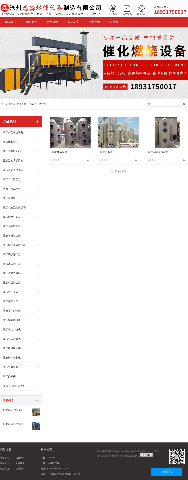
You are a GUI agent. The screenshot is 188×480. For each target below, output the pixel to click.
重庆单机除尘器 (12, 235)
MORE (37, 400)
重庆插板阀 (9, 376)
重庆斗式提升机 (12, 339)
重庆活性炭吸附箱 (13, 160)
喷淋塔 (42, 104)
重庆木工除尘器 (12, 263)
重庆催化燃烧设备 (13, 132)
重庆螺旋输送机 (12, 320)
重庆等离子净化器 (13, 170)
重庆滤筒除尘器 (12, 273)
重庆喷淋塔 (9, 198)
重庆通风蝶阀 (10, 367)
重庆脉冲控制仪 (12, 357)
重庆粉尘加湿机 (12, 329)
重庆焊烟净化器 (12, 179)
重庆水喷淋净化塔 (158, 152)
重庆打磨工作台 (12, 188)
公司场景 (73, 21)
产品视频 (94, 21)
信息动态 (31, 21)
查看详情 (55, 160)
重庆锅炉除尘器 (12, 254)
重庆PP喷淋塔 (59, 152)
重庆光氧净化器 (12, 151)
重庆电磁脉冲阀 (12, 348)
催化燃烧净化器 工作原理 (13, 424)
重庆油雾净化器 (12, 226)
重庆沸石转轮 (10, 141)
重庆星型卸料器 (12, 310)
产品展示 (52, 21)
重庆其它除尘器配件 (14, 385)
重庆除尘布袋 (10, 292)
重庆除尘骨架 (10, 301)
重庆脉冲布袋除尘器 (14, 245)
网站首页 (10, 21)
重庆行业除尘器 (12, 282)
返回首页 (21, 104)
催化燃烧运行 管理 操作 (12, 410)
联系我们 (115, 21)
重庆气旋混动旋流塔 (14, 207)
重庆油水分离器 (12, 217)
